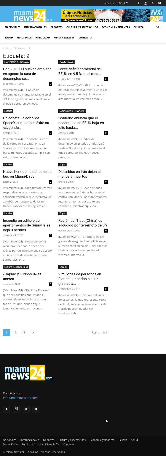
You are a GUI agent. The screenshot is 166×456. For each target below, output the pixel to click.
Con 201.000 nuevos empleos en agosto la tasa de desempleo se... (27, 74)
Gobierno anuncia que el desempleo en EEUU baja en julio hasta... (81, 123)
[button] (158, 27)
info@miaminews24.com (20, 398)
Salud (9, 37)
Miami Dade (24, 37)
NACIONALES (66, 61)
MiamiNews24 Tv (64, 37)
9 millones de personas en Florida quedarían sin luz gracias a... (79, 279)
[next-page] (33, 332)
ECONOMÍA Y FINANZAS (16, 61)
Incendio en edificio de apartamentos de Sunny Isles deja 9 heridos (26, 225)
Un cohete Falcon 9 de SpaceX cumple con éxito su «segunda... (26, 123)
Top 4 (62, 164)
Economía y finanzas (116, 27)
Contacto (85, 37)
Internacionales (35, 27)
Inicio (6, 48)
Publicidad (42, 37)
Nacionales (12, 27)
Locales (8, 110)
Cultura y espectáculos (82, 27)
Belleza (139, 27)
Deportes (56, 27)
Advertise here (114, 421)
